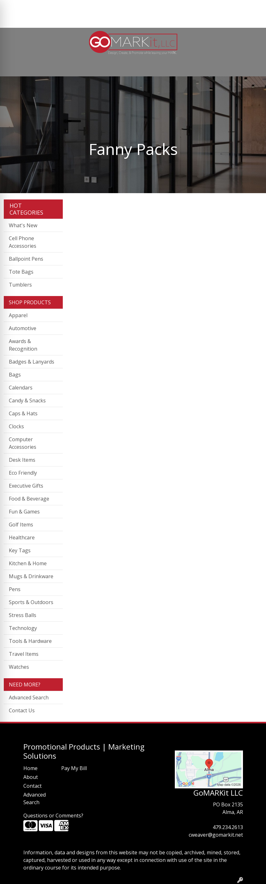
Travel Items (23, 653)
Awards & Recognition (23, 345)
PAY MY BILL (21, 20)
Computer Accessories (22, 443)
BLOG (101, 6)
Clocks (16, 426)
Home (30, 768)
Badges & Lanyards (31, 361)
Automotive (22, 328)
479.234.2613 (228, 827)
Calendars (21, 387)
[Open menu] (253, 67)
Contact (32, 785)
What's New (23, 225)
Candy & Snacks (27, 400)
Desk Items (22, 459)
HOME (13, 6)
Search (197, 6)
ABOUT (34, 6)
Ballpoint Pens (26, 258)
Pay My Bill (74, 768)
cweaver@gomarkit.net (216, 834)
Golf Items (21, 524)
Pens (15, 589)
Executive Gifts (26, 485)
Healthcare (22, 537)
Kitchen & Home (28, 563)
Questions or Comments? (53, 815)
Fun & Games (24, 511)
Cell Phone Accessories (22, 242)
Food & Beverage (29, 498)
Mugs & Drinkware (31, 576)
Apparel (18, 315)
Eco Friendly (23, 472)
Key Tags (20, 550)
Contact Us (22, 710)
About (30, 777)
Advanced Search (29, 697)
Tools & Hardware (30, 641)
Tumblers (20, 284)
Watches (19, 666)
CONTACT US (74, 6)
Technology (23, 628)
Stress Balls (22, 615)
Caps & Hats (23, 413)
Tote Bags (21, 271)
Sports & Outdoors (31, 602)
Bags (15, 374)
